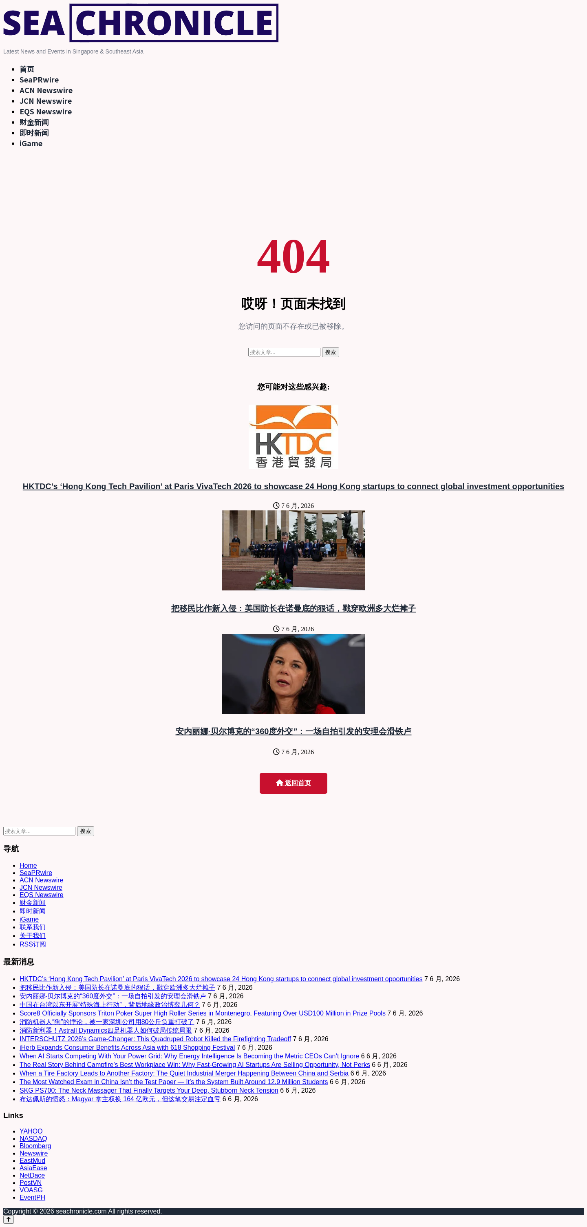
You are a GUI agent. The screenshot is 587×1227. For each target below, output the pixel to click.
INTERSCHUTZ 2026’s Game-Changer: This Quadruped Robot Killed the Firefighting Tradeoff (155, 1038)
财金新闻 (34, 121)
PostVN (31, 1182)
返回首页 (293, 782)
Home (28, 865)
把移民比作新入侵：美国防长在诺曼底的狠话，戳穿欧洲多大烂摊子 (293, 608)
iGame (31, 143)
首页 (27, 68)
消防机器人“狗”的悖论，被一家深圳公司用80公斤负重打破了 (107, 1021)
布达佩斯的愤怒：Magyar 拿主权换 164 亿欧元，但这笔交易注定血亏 (120, 1099)
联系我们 (33, 927)
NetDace (32, 1175)
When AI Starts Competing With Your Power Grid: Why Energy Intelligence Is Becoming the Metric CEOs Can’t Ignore (189, 1056)
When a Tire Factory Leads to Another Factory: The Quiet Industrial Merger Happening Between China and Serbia (184, 1073)
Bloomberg (35, 1145)
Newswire (34, 1153)
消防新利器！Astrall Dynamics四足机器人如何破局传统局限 (106, 1030)
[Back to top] (8, 1219)
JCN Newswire (46, 100)
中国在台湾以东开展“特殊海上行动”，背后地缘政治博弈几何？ (110, 1004)
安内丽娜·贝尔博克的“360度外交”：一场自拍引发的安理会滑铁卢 (294, 731)
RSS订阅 (33, 944)
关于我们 (33, 935)
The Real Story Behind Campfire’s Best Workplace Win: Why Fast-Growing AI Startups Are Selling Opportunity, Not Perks (195, 1064)
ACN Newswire (46, 90)
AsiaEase (33, 1168)
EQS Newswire (46, 111)
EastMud (32, 1160)
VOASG (31, 1190)
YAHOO (31, 1131)
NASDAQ (33, 1138)
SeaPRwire (39, 79)
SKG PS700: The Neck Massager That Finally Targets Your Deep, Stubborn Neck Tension (149, 1090)
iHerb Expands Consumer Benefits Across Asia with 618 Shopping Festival (127, 1047)
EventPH (32, 1197)
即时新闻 (34, 132)
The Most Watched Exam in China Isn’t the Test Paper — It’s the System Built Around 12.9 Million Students (174, 1081)
